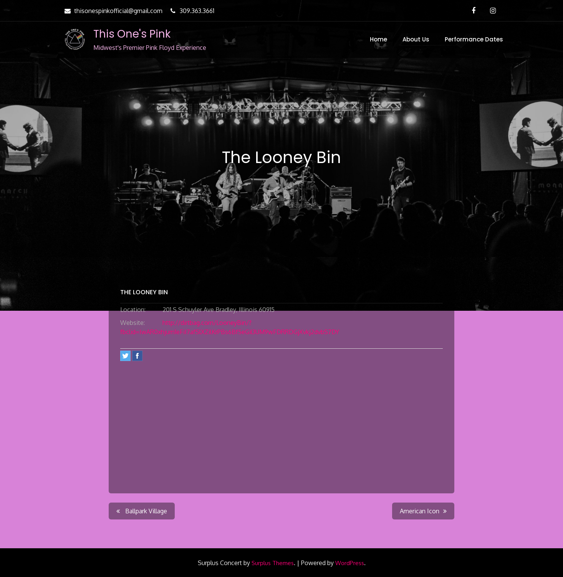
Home (378, 39)
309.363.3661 (191, 11)
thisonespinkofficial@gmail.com (112, 11)
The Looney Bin (144, 292)
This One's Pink (132, 33)
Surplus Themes (273, 563)
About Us (415, 39)
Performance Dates (474, 39)
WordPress (349, 563)
